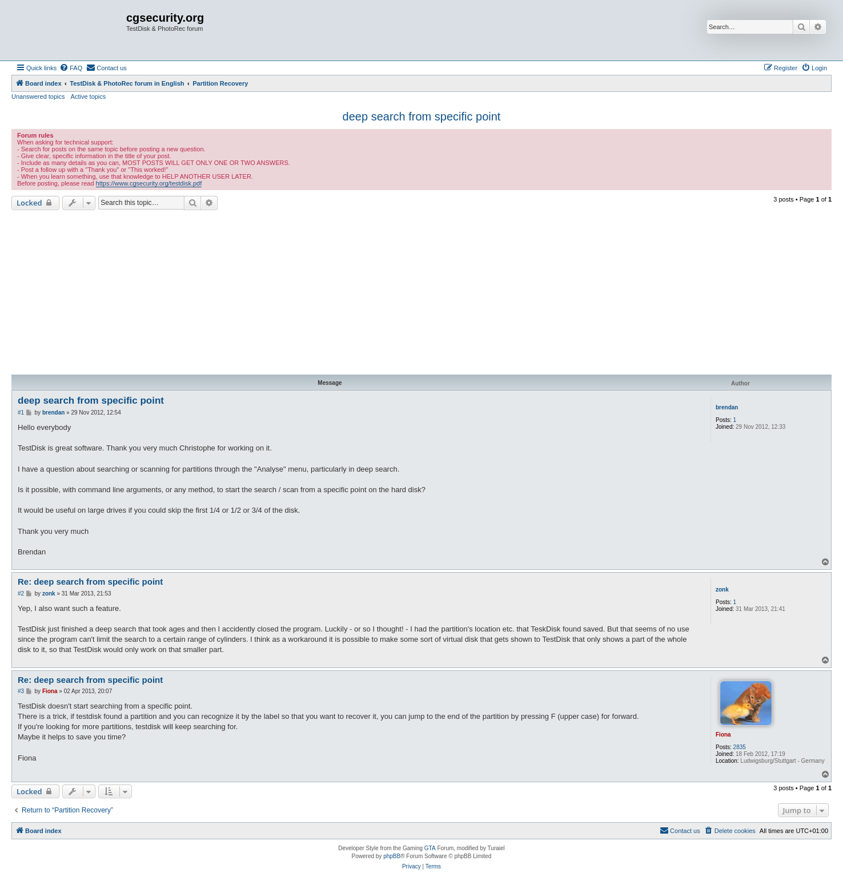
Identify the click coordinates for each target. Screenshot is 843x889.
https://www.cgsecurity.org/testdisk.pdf (149, 183)
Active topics (88, 96)
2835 (739, 747)
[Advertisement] (421, 292)
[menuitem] (70, 68)
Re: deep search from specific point (90, 581)
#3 (21, 691)
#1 (21, 412)
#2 (21, 593)
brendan (727, 407)
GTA (430, 848)
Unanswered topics (38, 96)
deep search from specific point (422, 116)
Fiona (723, 734)
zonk (722, 589)
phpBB (391, 856)
